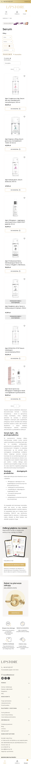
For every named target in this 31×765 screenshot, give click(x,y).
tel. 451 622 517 (5, 747)
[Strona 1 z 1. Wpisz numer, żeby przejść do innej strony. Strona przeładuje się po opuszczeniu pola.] (16, 69)
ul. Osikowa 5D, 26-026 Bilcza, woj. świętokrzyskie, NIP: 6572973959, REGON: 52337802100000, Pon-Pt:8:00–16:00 (14, 742)
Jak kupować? (5, 731)
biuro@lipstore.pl (6, 749)
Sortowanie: (7, 60)
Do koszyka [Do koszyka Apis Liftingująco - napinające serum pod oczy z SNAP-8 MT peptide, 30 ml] (14, 230)
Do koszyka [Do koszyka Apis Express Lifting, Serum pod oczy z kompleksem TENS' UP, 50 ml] (14, 149)
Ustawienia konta (5, 703)
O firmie (3, 728)
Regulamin (4, 691)
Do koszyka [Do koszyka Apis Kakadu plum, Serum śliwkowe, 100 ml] (14, 190)
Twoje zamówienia (6, 701)
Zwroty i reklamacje (6, 687)
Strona (12, 69)
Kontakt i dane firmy (6, 738)
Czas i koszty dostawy (7, 714)
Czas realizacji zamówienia (8, 717)
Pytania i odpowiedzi (6, 689)
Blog (2, 726)
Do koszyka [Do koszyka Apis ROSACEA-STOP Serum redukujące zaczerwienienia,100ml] (14, 358)
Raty (2, 693)
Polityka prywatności (6, 724)
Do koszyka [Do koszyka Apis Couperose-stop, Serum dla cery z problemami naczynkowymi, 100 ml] (14, 108)
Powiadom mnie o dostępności (15, 301)
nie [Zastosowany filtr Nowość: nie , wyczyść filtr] (7, 54)
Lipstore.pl (5, 18)
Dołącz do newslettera (15, 564)
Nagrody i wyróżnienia (7, 751)
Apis (11, 18)
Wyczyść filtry (17, 54)
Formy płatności (5, 712)
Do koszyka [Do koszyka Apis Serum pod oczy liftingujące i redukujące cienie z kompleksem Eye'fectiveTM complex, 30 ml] (14, 399)
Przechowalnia (5, 705)
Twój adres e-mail (8, 560)
